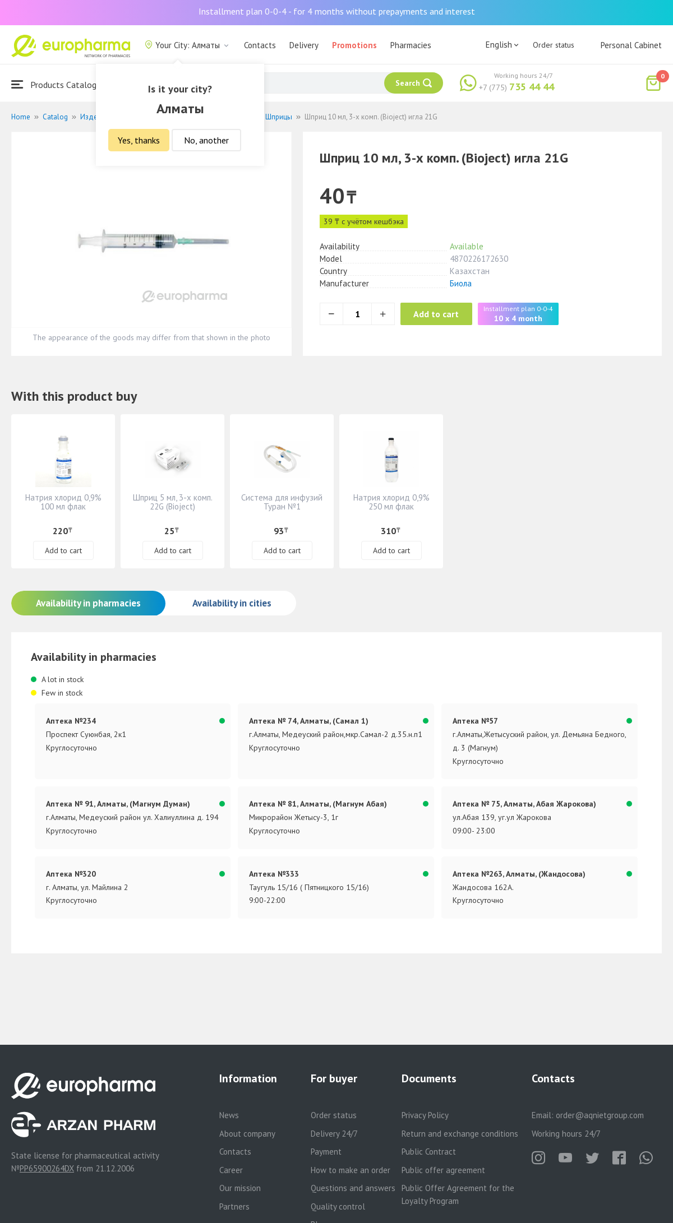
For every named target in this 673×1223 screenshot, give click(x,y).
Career (231, 1170)
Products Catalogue (58, 84)
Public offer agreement (443, 1170)
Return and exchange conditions (460, 1133)
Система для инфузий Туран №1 (281, 502)
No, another (206, 140)
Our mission (240, 1188)
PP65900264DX (47, 1168)
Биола (461, 283)
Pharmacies (410, 45)
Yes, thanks (139, 140)
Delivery (304, 45)
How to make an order (350, 1170)
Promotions (354, 45)
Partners (234, 1206)
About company (247, 1133)
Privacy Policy (425, 1115)
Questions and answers (353, 1188)
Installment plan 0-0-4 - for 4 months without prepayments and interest (337, 11)
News (229, 1115)
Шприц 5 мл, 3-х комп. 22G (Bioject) (173, 502)
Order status (553, 45)
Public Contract (429, 1151)
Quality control (338, 1206)
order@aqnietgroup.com (600, 1115)
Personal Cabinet (631, 45)
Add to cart (445, 313)
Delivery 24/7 (334, 1133)
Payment (326, 1151)
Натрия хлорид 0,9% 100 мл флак (63, 502)
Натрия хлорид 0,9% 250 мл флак (391, 502)
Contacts (260, 45)
